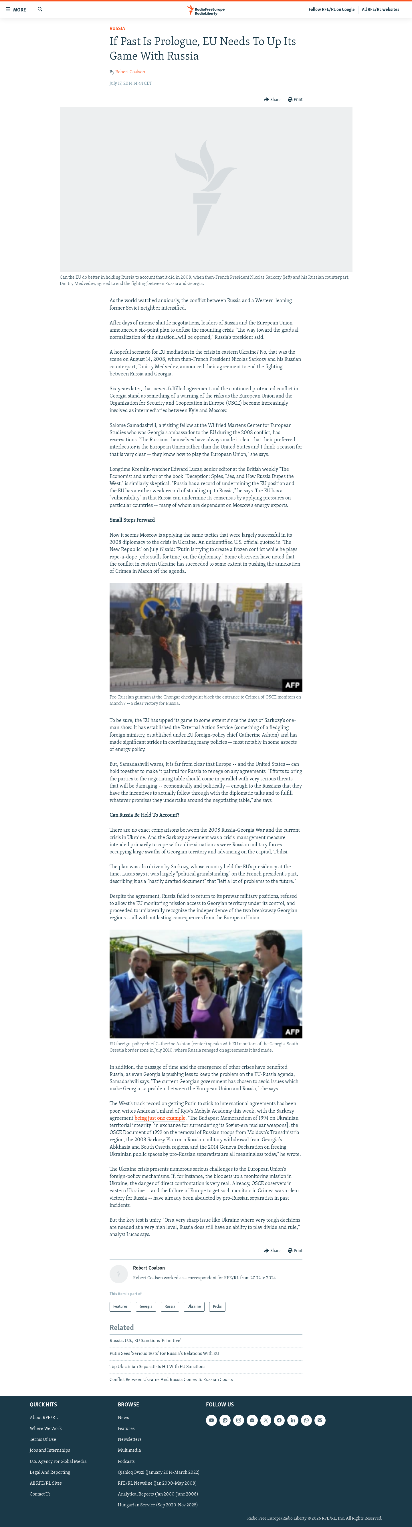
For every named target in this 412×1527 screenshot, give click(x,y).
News (123, 1418)
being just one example (159, 1118)
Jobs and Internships (50, 1451)
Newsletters (130, 1440)
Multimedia (129, 1451)
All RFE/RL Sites (46, 1483)
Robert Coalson (130, 72)
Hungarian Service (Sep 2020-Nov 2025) (158, 1505)
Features (126, 1429)
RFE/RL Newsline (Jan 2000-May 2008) (157, 1483)
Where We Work (46, 1429)
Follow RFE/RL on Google (332, 9)
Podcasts (126, 1461)
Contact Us (40, 1494)
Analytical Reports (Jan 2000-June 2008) (158, 1494)
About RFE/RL (44, 1418)
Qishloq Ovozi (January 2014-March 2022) (159, 1472)
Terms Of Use (43, 1440)
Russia (117, 29)
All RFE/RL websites (380, 9)
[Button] (272, 100)
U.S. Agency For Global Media (58, 1461)
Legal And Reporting (50, 1472)
